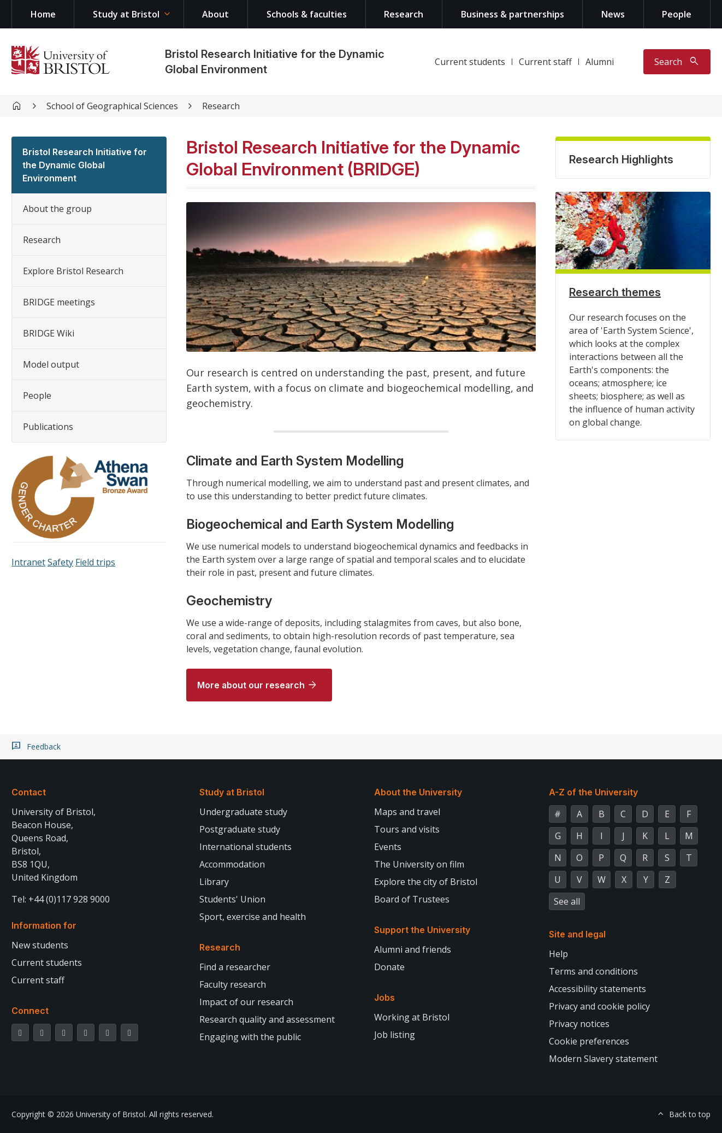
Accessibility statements (597, 989)
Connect (30, 1010)
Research (403, 14)
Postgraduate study (239, 829)
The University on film (419, 864)
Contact (28, 792)
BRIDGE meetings (59, 302)
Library (214, 882)
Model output (51, 364)
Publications (48, 427)
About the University (418, 792)
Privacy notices (579, 1024)
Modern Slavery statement (603, 1059)
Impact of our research (246, 1002)
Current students (470, 62)
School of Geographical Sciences (112, 106)
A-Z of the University (593, 792)
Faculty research (232, 984)
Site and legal (577, 934)
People (676, 14)
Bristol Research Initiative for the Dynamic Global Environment (84, 165)
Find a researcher (234, 967)
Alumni (599, 62)
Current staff (545, 62)
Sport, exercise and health (252, 917)
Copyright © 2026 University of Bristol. (79, 1114)
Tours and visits (407, 829)
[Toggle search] (677, 61)
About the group (57, 209)
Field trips (95, 562)
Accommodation (232, 864)
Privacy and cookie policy (599, 1006)
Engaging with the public (250, 1037)
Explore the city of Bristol (425, 882)
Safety (60, 562)
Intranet (28, 562)
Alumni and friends (412, 949)
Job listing (394, 1035)
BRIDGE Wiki (48, 333)
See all (567, 901)
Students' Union (232, 899)
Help (558, 954)
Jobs (384, 997)
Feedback (44, 747)
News (613, 14)
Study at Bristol (126, 14)
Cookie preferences (589, 1041)
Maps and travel (407, 812)
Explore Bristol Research (73, 271)
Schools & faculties (307, 14)
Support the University (422, 929)
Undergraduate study (243, 812)
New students (39, 945)
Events (387, 847)
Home (43, 14)
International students (245, 847)
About (215, 14)
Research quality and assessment (267, 1019)
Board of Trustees (411, 899)
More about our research (251, 685)
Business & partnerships (512, 14)
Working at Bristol (411, 1017)
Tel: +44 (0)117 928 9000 (60, 899)
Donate (389, 967)
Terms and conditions (593, 971)
